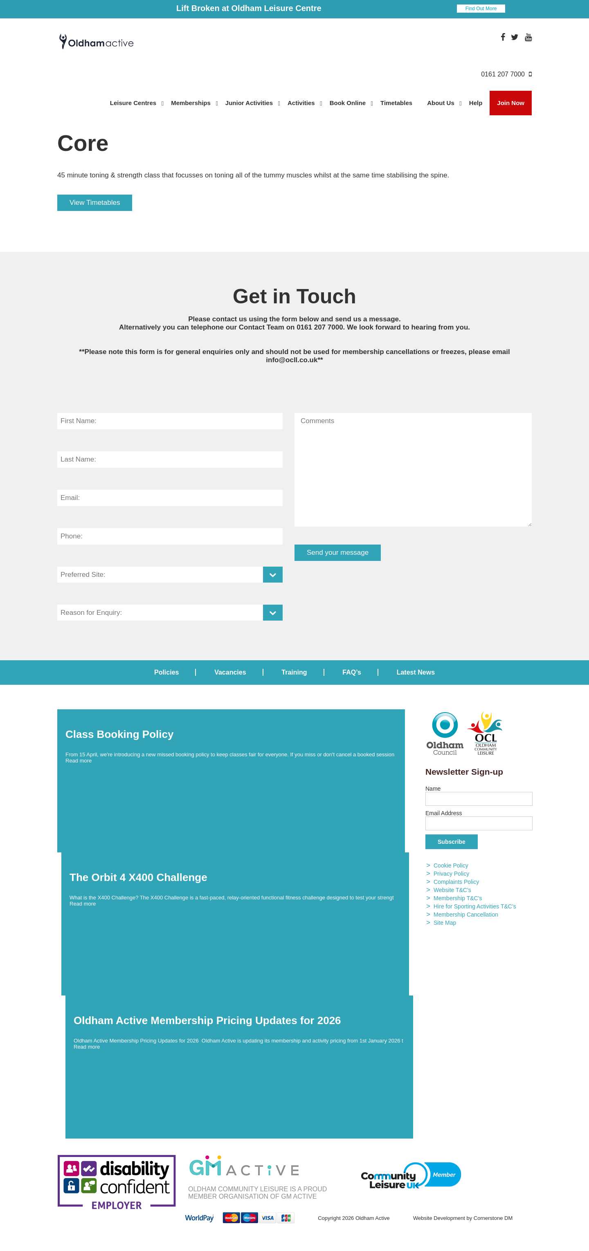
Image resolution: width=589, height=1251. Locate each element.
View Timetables (95, 202)
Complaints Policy (456, 882)
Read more (78, 761)
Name (433, 788)
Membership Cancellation (466, 914)
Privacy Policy (451, 873)
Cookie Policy (451, 865)
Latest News (416, 672)
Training (294, 672)
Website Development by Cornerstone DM (463, 1218)
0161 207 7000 (320, 327)
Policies (166, 672)
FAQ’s (351, 672)
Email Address (443, 813)
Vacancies (230, 672)
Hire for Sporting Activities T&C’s (475, 906)
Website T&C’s (452, 890)
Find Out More (481, 8)
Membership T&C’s (458, 898)
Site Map (445, 922)
